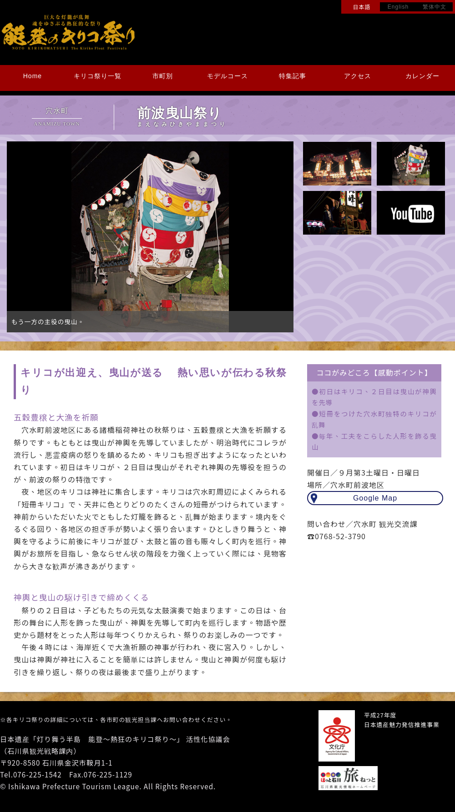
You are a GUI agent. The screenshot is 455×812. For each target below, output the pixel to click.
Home (32, 76)
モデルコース (227, 76)
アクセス (357, 76)
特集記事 (292, 76)
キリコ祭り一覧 (97, 76)
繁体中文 (434, 7)
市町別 (162, 76)
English (398, 7)
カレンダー (422, 76)
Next (281, 237)
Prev (18, 237)
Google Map (375, 498)
